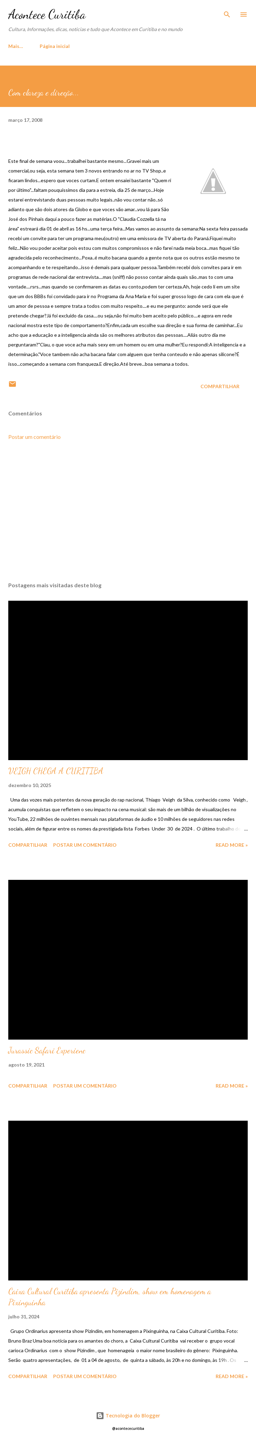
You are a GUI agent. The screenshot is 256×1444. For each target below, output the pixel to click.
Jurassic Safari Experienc (47, 1050)
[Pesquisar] (227, 12)
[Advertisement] (128, 511)
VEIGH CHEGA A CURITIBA (56, 771)
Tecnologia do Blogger (128, 1415)
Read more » (232, 845)
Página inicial (27, 46)
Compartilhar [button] (219, 386)
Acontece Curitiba (47, 14)
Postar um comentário (34, 436)
